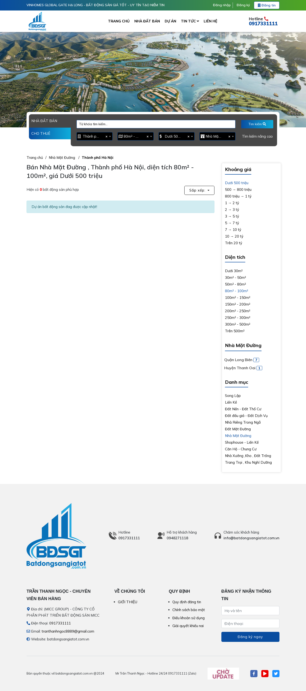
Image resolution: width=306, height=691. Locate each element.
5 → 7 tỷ (232, 223)
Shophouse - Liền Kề (242, 442)
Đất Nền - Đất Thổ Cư (243, 409)
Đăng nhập (222, 5)
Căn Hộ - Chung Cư (241, 449)
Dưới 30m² (234, 271)
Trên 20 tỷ (233, 243)
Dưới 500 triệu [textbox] (175, 136)
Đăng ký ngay (250, 636)
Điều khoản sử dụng (188, 618)
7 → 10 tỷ (233, 229)
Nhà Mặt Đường (62, 157)
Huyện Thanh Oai (243, 367)
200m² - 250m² (237, 311)
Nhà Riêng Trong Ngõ (243, 422)
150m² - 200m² (237, 304)
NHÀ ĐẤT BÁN (147, 21)
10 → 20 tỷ (234, 236)
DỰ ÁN (170, 21)
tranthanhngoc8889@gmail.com (68, 631)
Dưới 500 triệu (236, 183)
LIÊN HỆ (210, 21)
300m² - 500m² (237, 324)
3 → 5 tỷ (232, 216)
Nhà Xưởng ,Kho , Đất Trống (248, 455)
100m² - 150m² (237, 297)
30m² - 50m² (235, 277)
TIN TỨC (190, 21)
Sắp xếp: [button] (198, 190)
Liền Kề (231, 402)
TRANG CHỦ (119, 21)
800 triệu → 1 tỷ (238, 196)
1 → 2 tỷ (232, 203)
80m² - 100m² (236, 291)
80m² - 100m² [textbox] (134, 136)
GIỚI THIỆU (127, 602)
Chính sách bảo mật (188, 610)
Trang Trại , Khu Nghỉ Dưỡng (248, 462)
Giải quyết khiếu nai (188, 625)
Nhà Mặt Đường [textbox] (216, 136)
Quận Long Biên (241, 359)
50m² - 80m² (235, 284)
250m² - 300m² (237, 317)
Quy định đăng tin (186, 602)
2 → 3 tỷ (232, 209)
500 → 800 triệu (238, 189)
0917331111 (263, 23)
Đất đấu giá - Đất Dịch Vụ (246, 415)
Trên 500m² (235, 331)
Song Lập (233, 395)
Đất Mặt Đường (238, 429)
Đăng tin (267, 5)
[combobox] (94, 136)
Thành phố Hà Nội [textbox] (93, 136)
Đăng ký (243, 5)
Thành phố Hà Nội (97, 157)
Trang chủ (35, 157)
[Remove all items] (106, 136)
